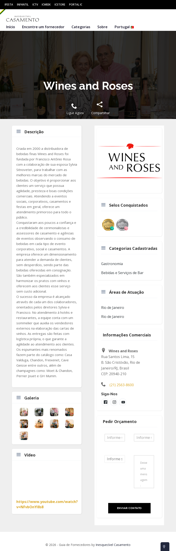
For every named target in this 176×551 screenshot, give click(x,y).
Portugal (124, 26)
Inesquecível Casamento (113, 545)
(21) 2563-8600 (122, 384)
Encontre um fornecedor (43, 26)
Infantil (22, 4)
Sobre (102, 26)
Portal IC (75, 4)
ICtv (35, 4)
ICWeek (46, 4)
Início (10, 26)
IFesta (9, 4)
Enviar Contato (129, 508)
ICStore (60, 4)
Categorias (81, 26)
